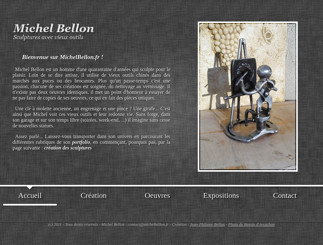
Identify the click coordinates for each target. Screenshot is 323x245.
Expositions (221, 195)
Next (305, 93)
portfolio (81, 142)
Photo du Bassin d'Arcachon (251, 224)
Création (94, 195)
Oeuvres (157, 195)
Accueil (30, 195)
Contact (285, 195)
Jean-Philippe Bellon (207, 224)
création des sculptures (68, 147)
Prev (190, 93)
